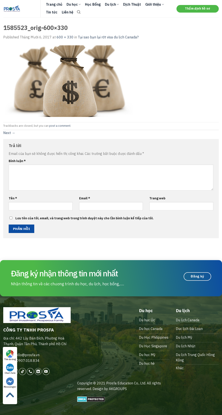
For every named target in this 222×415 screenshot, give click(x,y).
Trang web (157, 198)
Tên (13, 198)
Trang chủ (54, 4)
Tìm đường (10, 355)
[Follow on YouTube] (46, 371)
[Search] (78, 12)
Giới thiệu (154, 4)
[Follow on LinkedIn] (38, 371)
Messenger (10, 382)
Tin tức (51, 12)
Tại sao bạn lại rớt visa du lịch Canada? (108, 37)
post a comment (59, 126)
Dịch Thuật (132, 4)
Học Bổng (93, 4)
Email (84, 198)
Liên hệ (67, 12)
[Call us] (30, 371)
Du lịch (112, 4)
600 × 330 (65, 37)
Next (9, 133)
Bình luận (17, 161)
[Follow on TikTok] (22, 371)
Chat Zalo (10, 369)
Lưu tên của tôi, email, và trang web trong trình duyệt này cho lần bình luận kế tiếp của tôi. (84, 218)
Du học (74, 4)
